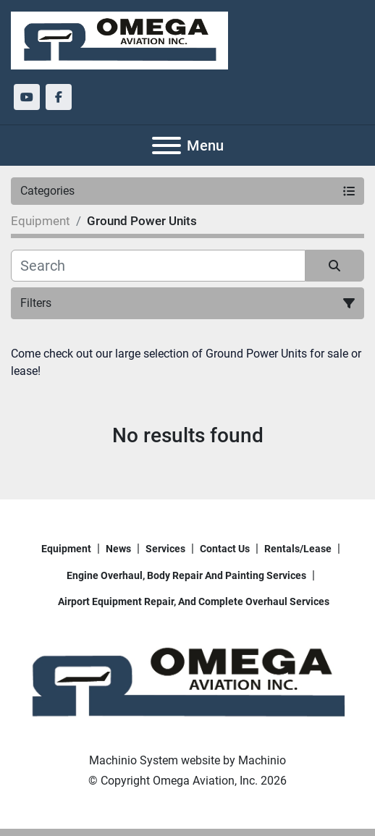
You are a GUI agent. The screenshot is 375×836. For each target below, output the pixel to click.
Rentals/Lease (298, 548)
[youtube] (27, 97)
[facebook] (59, 97)
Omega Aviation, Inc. (205, 781)
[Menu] (166, 145)
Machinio (262, 760)
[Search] (158, 266)
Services (165, 548)
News (118, 548)
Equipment (66, 548)
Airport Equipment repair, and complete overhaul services (193, 601)
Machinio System (133, 760)
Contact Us (225, 548)
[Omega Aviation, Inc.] (187, 683)
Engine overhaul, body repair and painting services (186, 575)
